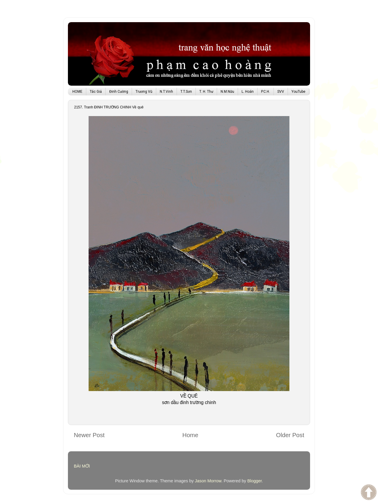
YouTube (298, 91)
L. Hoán (248, 91)
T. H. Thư (206, 91)
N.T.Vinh (166, 91)
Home (190, 435)
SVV (280, 91)
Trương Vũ (144, 91)
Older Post (290, 435)
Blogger (254, 480)
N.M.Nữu (227, 91)
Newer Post (89, 435)
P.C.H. (265, 91)
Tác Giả (96, 91)
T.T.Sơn (186, 91)
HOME (77, 91)
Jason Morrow (208, 480)
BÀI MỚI (82, 466)
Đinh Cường (118, 91)
